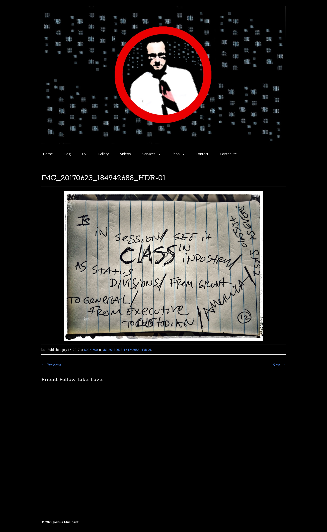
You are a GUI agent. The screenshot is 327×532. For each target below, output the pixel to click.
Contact (202, 154)
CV (84, 154)
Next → (279, 365)
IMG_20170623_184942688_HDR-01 (126, 350)
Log (67, 154)
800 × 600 (91, 350)
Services (149, 154)
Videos (125, 154)
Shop (175, 154)
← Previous (51, 365)
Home (48, 154)
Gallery (103, 154)
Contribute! (229, 154)
